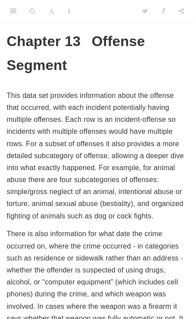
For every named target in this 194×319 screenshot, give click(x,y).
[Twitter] (145, 11)
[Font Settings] (51, 11)
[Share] (181, 11)
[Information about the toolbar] (69, 11)
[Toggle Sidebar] (13, 11)
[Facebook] (163, 11)
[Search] (32, 11)
